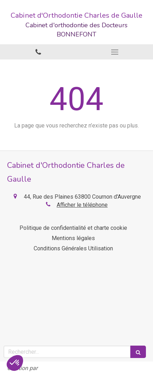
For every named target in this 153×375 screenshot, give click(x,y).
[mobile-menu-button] (114, 52)
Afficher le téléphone (82, 204)
